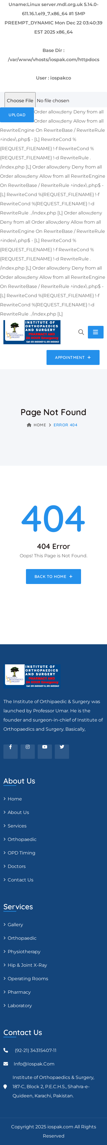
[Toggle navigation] (96, 332)
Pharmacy (19, 992)
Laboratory (20, 1005)
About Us (18, 812)
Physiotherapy (24, 951)
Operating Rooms (28, 978)
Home (36, 425)
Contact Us (20, 880)
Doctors (17, 866)
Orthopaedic (22, 839)
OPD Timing (21, 853)
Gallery (15, 924)
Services (17, 826)
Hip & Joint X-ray (27, 965)
